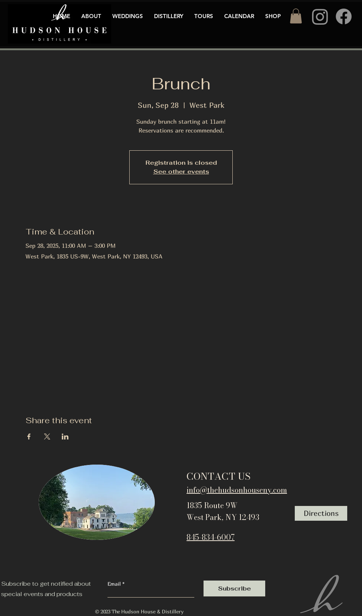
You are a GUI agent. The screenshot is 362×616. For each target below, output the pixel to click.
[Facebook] (343, 16)
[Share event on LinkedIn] (65, 436)
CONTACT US (218, 476)
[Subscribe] (234, 588)
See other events (181, 171)
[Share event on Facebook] (29, 436)
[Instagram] (320, 16)
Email (114, 583)
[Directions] (321, 513)
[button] (296, 16)
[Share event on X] (47, 436)
